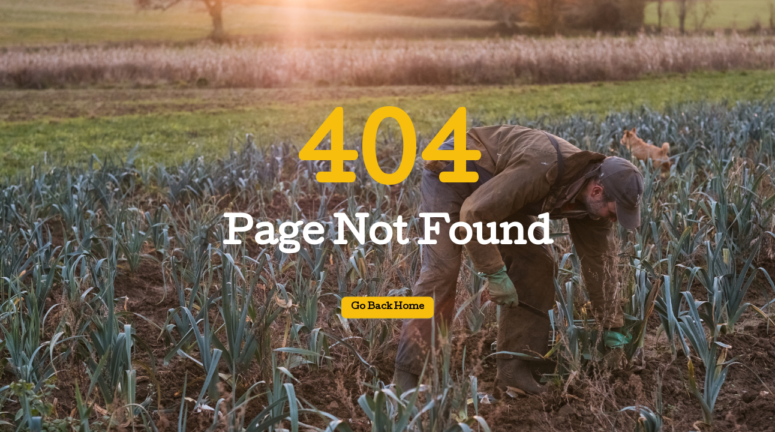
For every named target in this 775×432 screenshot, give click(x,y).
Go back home (387, 308)
